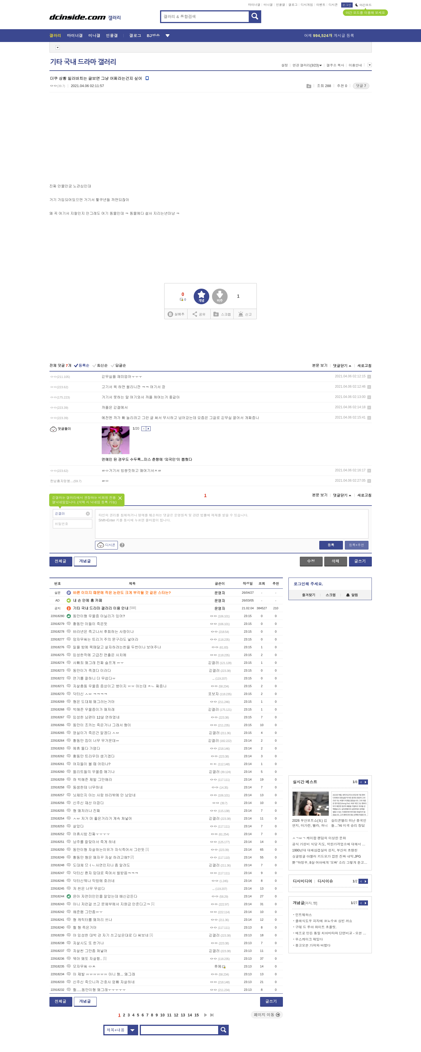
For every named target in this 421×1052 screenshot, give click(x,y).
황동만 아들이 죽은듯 (87, 624)
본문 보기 (320, 365)
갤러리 (55, 35)
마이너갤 (254, 4)
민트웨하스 (303, 915)
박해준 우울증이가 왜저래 (90, 709)
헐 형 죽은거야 (81, 927)
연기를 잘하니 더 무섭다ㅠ (91, 678)
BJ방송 (153, 35)
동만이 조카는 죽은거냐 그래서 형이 (99, 725)
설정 (284, 65)
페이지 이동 (267, 1015)
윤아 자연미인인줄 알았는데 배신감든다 (102, 896)
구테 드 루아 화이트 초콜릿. (316, 927)
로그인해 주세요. (308, 584)
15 (197, 1015)
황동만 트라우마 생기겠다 (90, 756)
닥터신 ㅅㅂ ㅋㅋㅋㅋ (87, 694)
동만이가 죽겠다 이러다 (89, 671)
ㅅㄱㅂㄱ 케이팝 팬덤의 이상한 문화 (319, 838)
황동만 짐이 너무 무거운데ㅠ (93, 741)
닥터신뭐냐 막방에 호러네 (90, 881)
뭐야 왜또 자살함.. (84, 959)
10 (162, 1015)
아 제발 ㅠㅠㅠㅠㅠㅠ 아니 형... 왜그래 (101, 974)
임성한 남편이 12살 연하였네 (93, 717)
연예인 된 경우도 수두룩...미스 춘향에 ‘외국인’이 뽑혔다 (147, 459)
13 (183, 1015)
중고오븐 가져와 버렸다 (313, 945)
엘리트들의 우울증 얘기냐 (90, 772)
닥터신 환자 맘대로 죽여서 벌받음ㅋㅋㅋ (102, 873)
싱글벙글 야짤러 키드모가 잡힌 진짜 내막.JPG (326, 856)
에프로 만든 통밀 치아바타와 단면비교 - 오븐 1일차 (331, 933)
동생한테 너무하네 (85, 787)
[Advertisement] (96, 139)
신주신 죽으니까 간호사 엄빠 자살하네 (100, 982)
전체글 (60, 561)
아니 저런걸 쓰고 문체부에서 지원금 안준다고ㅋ (108, 904)
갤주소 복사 (335, 65)
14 (190, 1015)
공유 (199, 314)
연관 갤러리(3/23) (307, 65)
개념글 (85, 561)
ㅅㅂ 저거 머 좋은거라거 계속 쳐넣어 (99, 818)
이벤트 (320, 4)
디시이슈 (325, 881)
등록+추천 (356, 545)
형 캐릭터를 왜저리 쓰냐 (89, 920)
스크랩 (308, 86)
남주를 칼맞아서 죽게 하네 (91, 842)
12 (176, 1015)
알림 (352, 595)
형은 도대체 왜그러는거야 (90, 702)
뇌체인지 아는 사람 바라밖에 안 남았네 (101, 795)
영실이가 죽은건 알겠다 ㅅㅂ (93, 733)
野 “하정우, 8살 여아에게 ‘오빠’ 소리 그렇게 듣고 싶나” (330, 863)
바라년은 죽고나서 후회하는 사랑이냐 (100, 632)
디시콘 (333, 4)
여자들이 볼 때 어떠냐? (88, 764)
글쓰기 (360, 561)
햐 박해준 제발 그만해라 (89, 780)
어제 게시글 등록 (329, 35)
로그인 (347, 5)
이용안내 (355, 65)
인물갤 (280, 4)
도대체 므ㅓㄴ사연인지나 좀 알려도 (98, 865)
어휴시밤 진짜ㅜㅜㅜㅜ (88, 834)
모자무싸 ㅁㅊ (81, 966)
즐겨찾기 (308, 595)
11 (169, 1015)
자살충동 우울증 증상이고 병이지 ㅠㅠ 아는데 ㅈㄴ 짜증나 (116, 686)
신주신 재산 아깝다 (85, 803)
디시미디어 (302, 881)
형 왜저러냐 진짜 (83, 811)
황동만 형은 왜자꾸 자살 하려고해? (98, 857)
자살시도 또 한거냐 (85, 943)
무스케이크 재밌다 (309, 939)
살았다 (75, 826)
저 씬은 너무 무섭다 (86, 889)
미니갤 (268, 4)
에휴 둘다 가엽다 (83, 748)
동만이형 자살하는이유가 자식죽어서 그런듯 (106, 850)
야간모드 (363, 5)
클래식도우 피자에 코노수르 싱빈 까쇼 (323, 921)
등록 (331, 545)
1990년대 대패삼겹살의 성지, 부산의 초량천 (325, 850)
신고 (245, 314)
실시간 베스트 (305, 782)
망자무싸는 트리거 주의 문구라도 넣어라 (102, 639)
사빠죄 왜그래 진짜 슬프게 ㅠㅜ (95, 663)
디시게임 (307, 4)
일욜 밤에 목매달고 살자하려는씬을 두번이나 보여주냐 (114, 647)
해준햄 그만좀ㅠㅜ (85, 912)
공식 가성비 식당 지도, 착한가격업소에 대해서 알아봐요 (330, 844)
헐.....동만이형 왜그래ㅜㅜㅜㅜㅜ (96, 990)
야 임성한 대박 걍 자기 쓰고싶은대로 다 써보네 (107, 935)
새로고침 (364, 366)
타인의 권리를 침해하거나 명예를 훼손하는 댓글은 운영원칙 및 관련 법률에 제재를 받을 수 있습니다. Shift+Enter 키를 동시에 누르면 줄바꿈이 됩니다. (173, 517)
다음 (205, 1015)
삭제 (369, 376)
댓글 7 (361, 86)
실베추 (176, 314)
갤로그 (293, 4)
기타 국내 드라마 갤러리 (83, 62)
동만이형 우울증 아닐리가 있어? (96, 616)
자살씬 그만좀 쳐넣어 (87, 951)
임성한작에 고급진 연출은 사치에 (96, 655)
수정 (311, 561)
